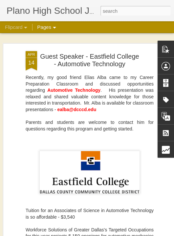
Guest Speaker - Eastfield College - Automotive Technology (89, 60)
